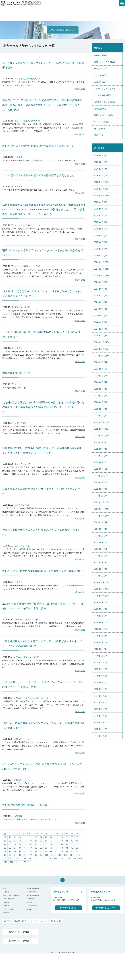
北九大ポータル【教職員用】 (20, 943)
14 (67, 834)
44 (67, 841)
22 (31, 837)
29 (67, 837)
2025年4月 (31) (101, 236)
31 (77, 837)
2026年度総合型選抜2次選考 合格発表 (24, 805)
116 (68, 859)
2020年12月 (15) (101, 582)
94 (15, 855)
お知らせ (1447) (101, 55)
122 (24, 862)
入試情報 (19, 157)
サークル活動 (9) (101, 122)
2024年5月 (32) (101, 309)
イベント (27, 739)
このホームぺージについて (49, 923)
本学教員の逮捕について (16, 373)
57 (56, 844)
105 (78, 855)
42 (56, 841)
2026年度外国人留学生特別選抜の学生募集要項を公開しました (38, 146)
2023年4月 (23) (101, 396)
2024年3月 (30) (101, 322)
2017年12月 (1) (101, 696)
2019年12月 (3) (101, 662)
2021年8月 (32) (101, 529)
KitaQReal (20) (100, 69)
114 (55, 859)
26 (51, 837)
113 (49, 859)
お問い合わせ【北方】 (68, 908)
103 (65, 855)
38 (36, 841)
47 (5, 844)
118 (80, 859)
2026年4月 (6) (100, 155)
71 (51, 848)
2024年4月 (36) (101, 316)
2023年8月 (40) (101, 369)
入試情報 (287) (100, 82)
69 (41, 848)
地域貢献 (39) (100, 109)
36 (25, 841)
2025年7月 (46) (101, 215)
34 (15, 841)
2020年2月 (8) (100, 649)
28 (61, 837)
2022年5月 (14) (101, 469)
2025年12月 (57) (101, 182)
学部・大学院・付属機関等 (13, 897)
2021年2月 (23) (101, 569)
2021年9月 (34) (101, 522)
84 (41, 851)
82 (31, 851)
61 (77, 844)
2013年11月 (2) (101, 729)
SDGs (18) (98, 135)
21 (25, 837)
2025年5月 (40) (101, 229)
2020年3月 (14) (101, 642)
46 (77, 841)
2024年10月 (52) (101, 276)
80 (20, 851)
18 (10, 837)
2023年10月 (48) (101, 356)
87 (56, 851)
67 (31, 848)
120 (11, 862)
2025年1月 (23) (101, 256)
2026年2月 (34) (101, 169)
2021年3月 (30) (101, 562)
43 (61, 841)
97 (31, 855)
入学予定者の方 (33, 893)
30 (72, 837)
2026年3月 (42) (101, 162)
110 (30, 859)
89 (67, 851)
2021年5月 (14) (101, 549)
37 (31, 841)
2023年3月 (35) (101, 402)
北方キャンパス (60, 892)
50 (20, 844)
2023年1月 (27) (101, 416)
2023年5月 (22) (101, 389)
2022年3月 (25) (101, 482)
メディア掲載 (20, 423)
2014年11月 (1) (101, 722)
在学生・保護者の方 (35, 897)
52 (31, 844)
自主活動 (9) (99, 129)
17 (5, 837)
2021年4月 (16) (101, 556)
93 (10, 855)
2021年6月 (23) (101, 542)
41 (51, 841)
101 (53, 855)
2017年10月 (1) (101, 702)
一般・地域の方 (33, 908)
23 (36, 837)
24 (41, 837)
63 (10, 848)
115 (61, 859)
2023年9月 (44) (101, 362)
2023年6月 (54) (101, 382)
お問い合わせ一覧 (70, 923)
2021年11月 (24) (101, 509)
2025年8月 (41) (101, 209)
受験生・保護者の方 (35, 889)
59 (67, 844)
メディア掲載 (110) (102, 95)
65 (20, 848)
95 (20, 855)
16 (77, 834)
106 (5, 859)
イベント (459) (100, 75)
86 (51, 851)
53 (36, 844)
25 (46, 837)
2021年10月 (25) (101, 516)
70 (46, 848)
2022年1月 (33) (101, 496)
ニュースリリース (22, 464)
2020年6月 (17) (101, 622)
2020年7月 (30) (101, 616)
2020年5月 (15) (101, 629)
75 (72, 848)
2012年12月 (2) (101, 736)
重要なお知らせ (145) (103, 115)
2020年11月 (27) (101, 589)
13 (62, 834)
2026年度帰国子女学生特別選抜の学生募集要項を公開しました (38, 175)
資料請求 (31, 912)
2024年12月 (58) (101, 262)
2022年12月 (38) (101, 422)
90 (72, 851)
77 (5, 851)
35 (20, 841)
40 (46, 841)
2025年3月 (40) (101, 242)
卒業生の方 (31, 900)
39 (41, 841)
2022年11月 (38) (101, 429)
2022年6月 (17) (101, 462)
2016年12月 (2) (101, 709)
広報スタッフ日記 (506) (104, 102)
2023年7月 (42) (101, 376)
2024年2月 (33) (101, 329)
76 (77, 848)
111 (36, 859)
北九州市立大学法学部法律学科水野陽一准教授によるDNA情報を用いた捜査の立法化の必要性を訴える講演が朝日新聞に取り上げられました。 (43, 407)
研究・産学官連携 (10, 900)
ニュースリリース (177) (104, 89)
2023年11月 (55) (101, 349)
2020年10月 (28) (101, 596)
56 (51, 844)
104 (71, 855)
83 (36, 851)
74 (67, 848)
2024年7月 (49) (101, 296)
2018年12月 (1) (101, 689)
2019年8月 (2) (100, 682)
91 (77, 851)
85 (46, 851)
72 (56, 848)
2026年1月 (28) (101, 175)
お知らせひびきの (32, 79)
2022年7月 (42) (101, 456)
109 (24, 859)
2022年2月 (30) (101, 489)
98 (36, 855)
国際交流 (7, 908)
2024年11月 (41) (101, 269)
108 (18, 859)
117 (74, 859)
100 (46, 855)
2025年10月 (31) (101, 195)
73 (61, 848)
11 (51, 834)
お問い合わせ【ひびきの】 (106, 908)
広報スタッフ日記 (32, 266)
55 (46, 844)
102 (59, 855)
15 (72, 834)
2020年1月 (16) (101, 656)
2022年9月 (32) (101, 442)
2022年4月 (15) (101, 476)
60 (72, 844)
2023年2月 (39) (101, 409)
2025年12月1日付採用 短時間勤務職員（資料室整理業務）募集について (43, 571)
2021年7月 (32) (101, 536)
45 (72, 841)
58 (61, 844)
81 (25, 851)
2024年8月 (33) (101, 289)
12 (57, 834)
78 (10, 851)
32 (5, 841)
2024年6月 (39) (101, 302)
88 (61, 851)
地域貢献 (7, 904)
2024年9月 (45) (101, 282)
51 (25, 844)
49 (15, 844)
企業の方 (31, 904)
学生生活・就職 (9, 912)
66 (25, 848)
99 (41, 855)
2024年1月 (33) (101, 336)
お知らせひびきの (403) (104, 62)
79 (15, 851)
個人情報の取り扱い (27, 923)
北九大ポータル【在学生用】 (20, 934)
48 (10, 844)
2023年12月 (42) (101, 342)
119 (5, 862)
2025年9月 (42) (101, 202)
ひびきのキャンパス (100, 892)
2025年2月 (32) (101, 249)
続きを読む (80, 89)
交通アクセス (8, 923)
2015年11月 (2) (101, 716)
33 (10, 841)
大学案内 (7, 893)
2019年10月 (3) (101, 676)
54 (41, 844)
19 (15, 837)
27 (56, 837)
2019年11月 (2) (101, 669)
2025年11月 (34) (101, 189)
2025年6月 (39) (101, 222)
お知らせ (19, 79)
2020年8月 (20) (101, 609)
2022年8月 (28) (101, 449)
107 (11, 859)
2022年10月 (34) (101, 436)
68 (36, 848)
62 (5, 848)
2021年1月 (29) (101, 576)
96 (25, 855)
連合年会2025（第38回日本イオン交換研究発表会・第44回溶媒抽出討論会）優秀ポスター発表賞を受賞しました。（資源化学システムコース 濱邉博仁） (42, 105)
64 (15, 848)
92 (5, 855)
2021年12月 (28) (101, 502)
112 (43, 859)
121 (18, 862)
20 (20, 837)
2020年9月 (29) (101, 602)
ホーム (6, 889)
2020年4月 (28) (101, 636)
